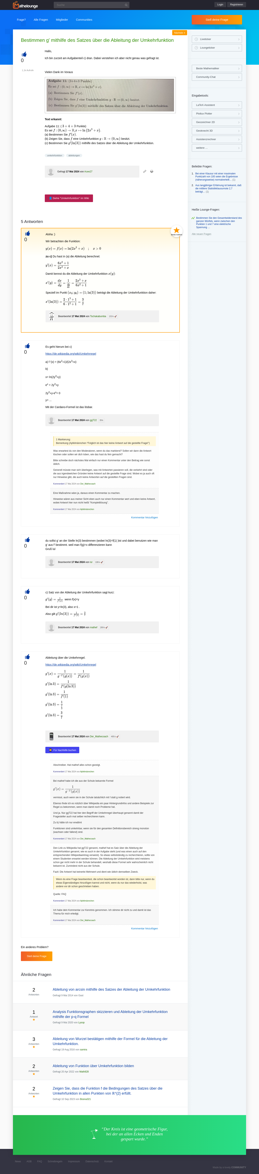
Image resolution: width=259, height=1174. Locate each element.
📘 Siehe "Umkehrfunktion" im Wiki (69, 198)
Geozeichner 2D (205, 122)
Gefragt (61, 171)
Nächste (179, 32)
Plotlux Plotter (204, 113)
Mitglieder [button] (62, 19)
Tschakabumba (98, 316)
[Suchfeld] (91, 5)
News (18, 1161)
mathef (93, 627)
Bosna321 (85, 1099)
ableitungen (74, 155)
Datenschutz (92, 1161)
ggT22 (93, 420)
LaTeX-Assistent (205, 105)
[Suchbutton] (126, 5)
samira (83, 1049)
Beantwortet (64, 316)
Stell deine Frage (217, 19)
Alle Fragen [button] (41, 19)
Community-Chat (206, 76)
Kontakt (109, 1161)
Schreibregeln (55, 1161)
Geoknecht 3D (204, 130)
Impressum (74, 1161)
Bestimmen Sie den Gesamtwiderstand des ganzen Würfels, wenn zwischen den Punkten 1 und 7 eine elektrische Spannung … (219, 223)
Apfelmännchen (87, 509)
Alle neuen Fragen (201, 234)
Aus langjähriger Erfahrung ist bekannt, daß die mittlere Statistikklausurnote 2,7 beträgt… (218, 188)
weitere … (202, 147)
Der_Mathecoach (88, 484)
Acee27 (88, 171)
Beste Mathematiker (207, 68)
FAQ (39, 1161)
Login (220, 4)
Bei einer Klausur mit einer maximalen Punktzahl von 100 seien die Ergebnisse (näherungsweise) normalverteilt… (216, 176)
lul (91, 562)
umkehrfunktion (54, 155)
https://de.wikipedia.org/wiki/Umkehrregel (70, 353)
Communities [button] (84, 19)
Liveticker (205, 39)
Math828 (84, 1071)
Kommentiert (59, 484)
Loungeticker (207, 47)
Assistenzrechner (206, 139)
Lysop (81, 1022)
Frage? (21, 19)
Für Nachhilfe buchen (64, 750)
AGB (28, 1161)
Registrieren (236, 4)
